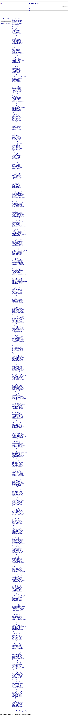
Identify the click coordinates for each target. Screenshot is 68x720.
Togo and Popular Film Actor (16, 618)
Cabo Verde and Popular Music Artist (18, 214)
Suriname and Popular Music (16, 41)
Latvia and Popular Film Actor (16, 576)
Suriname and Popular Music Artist (17, 215)
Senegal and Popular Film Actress (17, 471)
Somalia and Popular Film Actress (17, 469)
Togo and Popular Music (16, 100)
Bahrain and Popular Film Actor (17, 574)
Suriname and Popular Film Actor (17, 560)
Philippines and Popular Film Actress (18, 524)
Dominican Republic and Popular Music (18, 113)
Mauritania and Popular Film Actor (17, 594)
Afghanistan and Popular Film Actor (17, 674)
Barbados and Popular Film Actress (17, 381)
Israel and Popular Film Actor (16, 620)
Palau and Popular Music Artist (17, 193)
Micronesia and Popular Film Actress (18, 374)
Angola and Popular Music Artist (17, 323)
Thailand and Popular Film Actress (17, 521)
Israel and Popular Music (16, 99)
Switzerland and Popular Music (17, 102)
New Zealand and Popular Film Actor (18, 596)
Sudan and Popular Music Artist (17, 333)
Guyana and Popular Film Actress (17, 392)
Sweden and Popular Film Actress (17, 456)
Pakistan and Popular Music (16, 184)
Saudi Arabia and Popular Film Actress (18, 498)
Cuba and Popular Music (16, 119)
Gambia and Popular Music (16, 62)
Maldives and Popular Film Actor (17, 558)
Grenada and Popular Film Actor (17, 547)
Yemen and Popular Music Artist (17, 319)
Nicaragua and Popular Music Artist (17, 267)
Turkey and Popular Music (16, 172)
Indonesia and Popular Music (16, 187)
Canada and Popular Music (16, 156)
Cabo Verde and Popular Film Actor (17, 559)
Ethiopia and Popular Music (16, 178)
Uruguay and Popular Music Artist (17, 244)
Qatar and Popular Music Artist (17, 238)
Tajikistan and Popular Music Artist (17, 278)
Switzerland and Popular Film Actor (17, 621)
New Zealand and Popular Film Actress (18, 422)
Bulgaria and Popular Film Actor (17, 616)
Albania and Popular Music (16, 68)
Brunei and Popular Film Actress (17, 386)
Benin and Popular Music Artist (17, 292)
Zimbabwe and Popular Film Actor (17, 648)
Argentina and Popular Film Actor (17, 681)
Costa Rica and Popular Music (16, 81)
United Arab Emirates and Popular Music (18, 107)
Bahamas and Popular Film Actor (17, 555)
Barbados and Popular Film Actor (17, 553)
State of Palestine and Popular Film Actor (18, 606)
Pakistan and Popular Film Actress (17, 530)
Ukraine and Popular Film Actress (17, 506)
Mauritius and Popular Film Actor (17, 569)
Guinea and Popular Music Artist (17, 297)
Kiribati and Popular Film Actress (17, 380)
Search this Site (65, 6)
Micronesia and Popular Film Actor (17, 546)
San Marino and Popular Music (17, 20)
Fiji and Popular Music (15, 47)
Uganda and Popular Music (16, 162)
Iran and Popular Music (15, 183)
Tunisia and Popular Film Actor (17, 640)
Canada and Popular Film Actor (17, 675)
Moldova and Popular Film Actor (17, 591)
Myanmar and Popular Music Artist (17, 340)
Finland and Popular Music (16, 86)
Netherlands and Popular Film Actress (18, 475)
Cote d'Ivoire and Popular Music (17, 142)
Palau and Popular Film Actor (16, 538)
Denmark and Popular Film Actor (17, 607)
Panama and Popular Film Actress (17, 418)
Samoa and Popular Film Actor (17, 548)
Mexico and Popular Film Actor (17, 700)
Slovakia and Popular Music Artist (17, 260)
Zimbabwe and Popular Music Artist (17, 303)
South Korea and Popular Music (17, 167)
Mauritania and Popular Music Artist (17, 248)
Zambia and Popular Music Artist (17, 305)
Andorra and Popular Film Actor (17, 544)
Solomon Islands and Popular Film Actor (18, 562)
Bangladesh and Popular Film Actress (18, 528)
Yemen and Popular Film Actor (17, 664)
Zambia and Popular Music (16, 132)
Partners (33, 717)
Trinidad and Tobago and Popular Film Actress (19, 401)
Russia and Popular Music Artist (17, 358)
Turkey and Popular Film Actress (17, 510)
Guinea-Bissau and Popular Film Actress (18, 404)
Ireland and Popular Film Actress (17, 423)
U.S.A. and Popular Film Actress (17, 532)
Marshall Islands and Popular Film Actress (18, 371)
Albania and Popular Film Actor (17, 586)
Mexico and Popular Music (16, 180)
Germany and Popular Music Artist (17, 348)
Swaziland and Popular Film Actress (17, 402)
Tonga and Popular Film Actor (16, 549)
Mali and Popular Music (15, 135)
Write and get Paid (37, 717)
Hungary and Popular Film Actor (17, 627)
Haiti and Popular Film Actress (17, 459)
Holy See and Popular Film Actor (17, 536)
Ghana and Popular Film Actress (17, 492)
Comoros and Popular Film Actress (17, 394)
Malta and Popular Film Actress (17, 385)
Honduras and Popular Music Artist (17, 279)
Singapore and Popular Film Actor (17, 609)
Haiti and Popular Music (16, 114)
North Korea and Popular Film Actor (17, 663)
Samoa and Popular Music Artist (17, 203)
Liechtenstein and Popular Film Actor (18, 540)
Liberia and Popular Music (16, 80)
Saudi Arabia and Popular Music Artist (18, 327)
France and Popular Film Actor (17, 695)
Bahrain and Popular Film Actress (17, 403)
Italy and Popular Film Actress (16, 517)
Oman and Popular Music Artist (17, 253)
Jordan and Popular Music (16, 108)
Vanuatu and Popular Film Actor (17, 552)
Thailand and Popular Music (16, 182)
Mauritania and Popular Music (16, 75)
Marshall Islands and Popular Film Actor (18, 543)
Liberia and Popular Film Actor (17, 599)
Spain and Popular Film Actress (17, 508)
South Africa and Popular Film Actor (18, 687)
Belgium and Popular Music (16, 120)
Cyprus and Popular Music (16, 49)
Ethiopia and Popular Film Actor (17, 696)
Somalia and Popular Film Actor (17, 644)
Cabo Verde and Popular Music (17, 40)
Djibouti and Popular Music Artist (17, 221)
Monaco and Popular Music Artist (17, 196)
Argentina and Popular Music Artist (17, 336)
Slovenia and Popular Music (16, 59)
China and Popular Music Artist (17, 363)
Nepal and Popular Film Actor (16, 666)
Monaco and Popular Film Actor (17, 541)
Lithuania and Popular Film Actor (17, 584)
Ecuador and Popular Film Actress (17, 473)
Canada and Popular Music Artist (17, 330)
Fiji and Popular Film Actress (16, 395)
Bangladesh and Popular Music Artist (18, 357)
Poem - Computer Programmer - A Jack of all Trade (20, 711)
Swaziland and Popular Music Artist (17, 228)
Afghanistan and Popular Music (17, 155)
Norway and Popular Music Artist (17, 258)
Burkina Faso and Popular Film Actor (18, 658)
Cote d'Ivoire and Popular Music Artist (18, 316)
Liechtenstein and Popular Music (17, 21)
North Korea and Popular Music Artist (18, 317)
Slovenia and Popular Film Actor (17, 578)
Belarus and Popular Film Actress (17, 450)
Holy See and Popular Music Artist (17, 190)
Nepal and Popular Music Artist (17, 321)
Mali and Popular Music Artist (16, 307)
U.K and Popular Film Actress (16, 519)
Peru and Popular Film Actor (16, 671)
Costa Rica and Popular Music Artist (17, 255)
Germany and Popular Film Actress (17, 514)
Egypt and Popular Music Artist (17, 352)
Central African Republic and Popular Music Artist (20, 250)
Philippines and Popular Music (17, 177)
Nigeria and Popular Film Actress (17, 529)
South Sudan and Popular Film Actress (18, 467)
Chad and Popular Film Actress (17, 470)
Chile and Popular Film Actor (16, 651)
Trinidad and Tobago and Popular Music (18, 54)
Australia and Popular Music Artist (17, 315)
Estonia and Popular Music (16, 51)
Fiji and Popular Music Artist (16, 222)
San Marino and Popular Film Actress (18, 368)
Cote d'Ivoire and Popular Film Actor (18, 662)
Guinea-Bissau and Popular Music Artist (18, 230)
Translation (41, 717)
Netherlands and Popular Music (17, 130)
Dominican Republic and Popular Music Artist (19, 287)
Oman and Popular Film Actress (17, 425)
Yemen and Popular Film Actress (17, 490)
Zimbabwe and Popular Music (16, 129)
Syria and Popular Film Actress (17, 478)
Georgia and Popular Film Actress (17, 416)
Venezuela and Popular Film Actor (17, 670)
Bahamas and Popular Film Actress (17, 384)
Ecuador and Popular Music (16, 128)
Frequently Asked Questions (5, 23)
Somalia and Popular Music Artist (17, 298)
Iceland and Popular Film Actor (17, 554)
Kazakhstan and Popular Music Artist (18, 309)
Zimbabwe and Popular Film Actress (17, 474)
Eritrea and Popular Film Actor (17, 600)
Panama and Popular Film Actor (17, 592)
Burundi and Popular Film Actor (17, 636)
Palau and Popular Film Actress (17, 367)
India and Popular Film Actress (17, 534)
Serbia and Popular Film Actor (16, 623)
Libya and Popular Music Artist (17, 268)
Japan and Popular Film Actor (16, 699)
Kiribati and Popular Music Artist (17, 205)
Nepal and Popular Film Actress (17, 491)
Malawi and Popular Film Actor (17, 655)
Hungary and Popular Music (16, 109)
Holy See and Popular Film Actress (17, 364)
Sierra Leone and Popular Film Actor (18, 617)
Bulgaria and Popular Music (16, 97)
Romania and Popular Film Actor (17, 657)
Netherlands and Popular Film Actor (17, 649)
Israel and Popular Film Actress (17, 446)
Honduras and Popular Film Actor (17, 624)
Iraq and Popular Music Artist (16, 332)
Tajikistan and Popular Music (16, 104)
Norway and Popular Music (16, 83)
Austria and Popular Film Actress (17, 448)
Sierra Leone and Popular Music (17, 98)
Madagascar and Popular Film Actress (18, 489)
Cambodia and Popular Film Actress (17, 472)
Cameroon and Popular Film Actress (17, 486)
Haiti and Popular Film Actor (16, 633)
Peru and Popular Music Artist (16, 326)
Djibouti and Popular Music (16, 48)
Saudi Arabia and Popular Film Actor (18, 672)
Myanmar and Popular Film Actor (17, 686)
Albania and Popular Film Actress (17, 412)
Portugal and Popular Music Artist (17, 286)
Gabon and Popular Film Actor (17, 577)
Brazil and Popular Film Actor (16, 705)
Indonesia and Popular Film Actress (17, 533)
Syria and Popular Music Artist (17, 308)
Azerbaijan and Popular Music (16, 110)
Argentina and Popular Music (16, 161)
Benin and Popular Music (16, 118)
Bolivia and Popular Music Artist (17, 289)
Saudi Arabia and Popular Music (17, 153)
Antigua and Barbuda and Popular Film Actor (19, 545)
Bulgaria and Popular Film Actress (17, 442)
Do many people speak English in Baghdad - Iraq (19, 710)
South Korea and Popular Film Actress (18, 513)
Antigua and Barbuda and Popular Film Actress (19, 375)
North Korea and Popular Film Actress (18, 488)
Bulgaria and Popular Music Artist (17, 270)
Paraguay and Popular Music (16, 94)
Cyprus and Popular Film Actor (17, 568)
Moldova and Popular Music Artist (17, 246)
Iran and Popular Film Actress (16, 520)
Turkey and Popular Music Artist (17, 346)
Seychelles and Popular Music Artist (17, 200)
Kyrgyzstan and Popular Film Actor (17, 610)
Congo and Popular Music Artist (17, 259)
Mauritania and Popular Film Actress (18, 419)
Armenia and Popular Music (16, 67)
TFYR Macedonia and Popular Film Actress (19, 409)
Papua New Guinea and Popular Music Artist (19, 274)
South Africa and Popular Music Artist (18, 339)
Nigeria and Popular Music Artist (17, 356)
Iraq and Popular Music (15, 158)
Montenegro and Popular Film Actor (17, 563)
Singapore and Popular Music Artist (17, 263)
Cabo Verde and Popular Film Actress (18, 388)
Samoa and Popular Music (16, 29)
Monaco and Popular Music (16, 22)
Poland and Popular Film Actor (17, 676)
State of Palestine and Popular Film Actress (19, 436)
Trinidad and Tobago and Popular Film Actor (19, 573)
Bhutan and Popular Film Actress (17, 393)
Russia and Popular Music (16, 181)
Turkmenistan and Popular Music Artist (18, 264)
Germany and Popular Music (16, 173)
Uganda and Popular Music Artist (17, 334)
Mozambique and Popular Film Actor (18, 667)
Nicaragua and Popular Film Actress (17, 438)
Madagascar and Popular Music (17, 144)
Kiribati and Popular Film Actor (17, 550)
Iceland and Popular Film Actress (17, 382)
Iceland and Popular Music (16, 35)
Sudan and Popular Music (16, 159)
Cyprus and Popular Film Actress (17, 399)
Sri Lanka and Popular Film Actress (17, 484)
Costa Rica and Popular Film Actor (17, 604)
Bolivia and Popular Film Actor (17, 635)
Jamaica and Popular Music (16, 66)
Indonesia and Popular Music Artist (17, 360)
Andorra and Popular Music (16, 25)
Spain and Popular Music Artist (17, 337)
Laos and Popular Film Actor (16, 614)
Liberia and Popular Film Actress (17, 424)
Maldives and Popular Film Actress (17, 387)
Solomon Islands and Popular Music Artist (18, 217)
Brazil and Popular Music (16, 186)
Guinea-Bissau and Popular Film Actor (18, 575)
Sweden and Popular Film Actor (17, 630)
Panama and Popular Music (16, 73)
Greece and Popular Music (16, 116)
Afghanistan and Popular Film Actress (18, 500)
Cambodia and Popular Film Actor (17, 643)
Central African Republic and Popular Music (19, 76)
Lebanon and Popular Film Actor (17, 611)
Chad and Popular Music (16, 124)
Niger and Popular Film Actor (16, 659)
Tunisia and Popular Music (16, 121)
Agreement (6, 21)
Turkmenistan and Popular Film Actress (18, 437)
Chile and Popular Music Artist (17, 306)
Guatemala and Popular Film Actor (17, 650)
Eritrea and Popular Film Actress (17, 427)
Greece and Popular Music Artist (17, 290)
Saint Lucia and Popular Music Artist (18, 206)
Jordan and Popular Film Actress (17, 453)
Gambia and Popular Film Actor (17, 579)
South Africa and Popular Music (17, 169)
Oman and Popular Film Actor (16, 598)
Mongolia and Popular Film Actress (17, 414)
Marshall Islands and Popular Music (17, 23)
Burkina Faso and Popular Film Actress (18, 483)
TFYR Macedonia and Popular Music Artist (19, 234)
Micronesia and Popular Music (17, 28)
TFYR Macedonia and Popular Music (18, 60)
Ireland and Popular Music (16, 77)
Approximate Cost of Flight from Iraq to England (20, 709)
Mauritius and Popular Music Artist (17, 224)
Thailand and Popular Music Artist (17, 349)
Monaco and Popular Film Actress (17, 370)
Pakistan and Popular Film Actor (17, 704)
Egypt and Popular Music (16, 176)
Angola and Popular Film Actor (17, 668)
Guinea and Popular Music (16, 123)
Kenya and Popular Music (16, 164)
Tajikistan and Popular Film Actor (17, 622)
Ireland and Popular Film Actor (17, 597)
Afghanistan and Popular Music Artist (18, 329)
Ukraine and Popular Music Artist (17, 335)
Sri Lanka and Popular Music (16, 140)
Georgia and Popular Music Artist (17, 245)
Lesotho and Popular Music (16, 61)
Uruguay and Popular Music (16, 70)
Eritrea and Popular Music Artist (17, 257)
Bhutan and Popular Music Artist (17, 219)
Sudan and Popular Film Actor (16, 678)
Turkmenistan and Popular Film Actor (18, 608)
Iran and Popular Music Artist (16, 347)
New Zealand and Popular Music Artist (18, 251)
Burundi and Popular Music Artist (17, 291)
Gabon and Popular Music (16, 57)
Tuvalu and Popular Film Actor (17, 537)
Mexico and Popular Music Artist (17, 355)
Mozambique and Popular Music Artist (18, 322)
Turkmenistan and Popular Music (17, 90)
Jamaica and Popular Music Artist (17, 240)
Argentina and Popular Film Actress (17, 507)
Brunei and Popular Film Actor (17, 557)
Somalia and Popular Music (16, 125)
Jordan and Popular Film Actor (17, 628)
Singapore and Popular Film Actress (17, 432)
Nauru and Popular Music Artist (17, 192)
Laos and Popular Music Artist (16, 271)
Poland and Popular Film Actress (17, 502)
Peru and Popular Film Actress (16, 497)
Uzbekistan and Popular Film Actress (18, 496)
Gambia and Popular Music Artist (17, 235)
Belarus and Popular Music (16, 106)
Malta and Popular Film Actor (16, 556)
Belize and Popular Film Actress (17, 383)
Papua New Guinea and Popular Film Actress (19, 445)
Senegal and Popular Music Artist (17, 301)
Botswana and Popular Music (16, 63)
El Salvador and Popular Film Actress (18, 440)
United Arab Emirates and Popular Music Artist (19, 281)
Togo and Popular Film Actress (17, 444)
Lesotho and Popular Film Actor (17, 581)
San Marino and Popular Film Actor (17, 539)
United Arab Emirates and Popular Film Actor (19, 626)
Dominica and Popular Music (16, 24)
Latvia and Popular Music (16, 58)
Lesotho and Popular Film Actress (17, 408)
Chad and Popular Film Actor (16, 642)
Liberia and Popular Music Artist (17, 254)
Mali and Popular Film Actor (16, 654)
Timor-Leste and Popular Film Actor (17, 572)
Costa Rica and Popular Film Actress (18, 426)
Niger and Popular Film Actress (17, 485)
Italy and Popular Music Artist (16, 344)
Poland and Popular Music (16, 157)
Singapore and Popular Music (16, 89)
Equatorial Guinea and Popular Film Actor (18, 571)
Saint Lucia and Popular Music (17, 31)
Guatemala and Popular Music (16, 131)
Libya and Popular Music (16, 95)
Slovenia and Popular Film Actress (17, 407)
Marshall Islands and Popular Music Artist (18, 197)
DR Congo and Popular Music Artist (17, 351)
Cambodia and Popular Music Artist (17, 300)
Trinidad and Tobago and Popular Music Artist (19, 227)
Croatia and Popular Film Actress (17, 421)
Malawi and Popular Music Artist (17, 310)
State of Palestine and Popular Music (18, 84)
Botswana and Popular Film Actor (17, 582)
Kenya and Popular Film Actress (17, 512)
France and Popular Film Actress (17, 518)
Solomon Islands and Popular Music (17, 42)
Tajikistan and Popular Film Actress (17, 449)
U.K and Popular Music (15, 171)
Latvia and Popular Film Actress (17, 405)
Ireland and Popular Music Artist (17, 252)
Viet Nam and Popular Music (16, 175)
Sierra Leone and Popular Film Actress (18, 443)
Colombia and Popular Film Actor (17, 683)
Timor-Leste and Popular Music (17, 52)
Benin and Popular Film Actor (16, 637)
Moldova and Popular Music (16, 72)
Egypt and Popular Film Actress (17, 523)
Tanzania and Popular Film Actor (17, 693)
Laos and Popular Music (15, 96)
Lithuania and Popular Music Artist (17, 239)
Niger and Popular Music (16, 139)
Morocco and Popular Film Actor (17, 673)
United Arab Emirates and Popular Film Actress (19, 452)
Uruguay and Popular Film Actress (17, 415)
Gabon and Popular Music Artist (17, 233)
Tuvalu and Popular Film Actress (17, 365)
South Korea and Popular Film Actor (17, 685)
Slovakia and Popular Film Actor (17, 602)
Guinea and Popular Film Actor (17, 646)
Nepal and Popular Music (16, 147)
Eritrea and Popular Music (16, 82)
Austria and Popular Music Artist (17, 276)
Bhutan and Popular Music (16, 46)
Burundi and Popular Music (16, 117)
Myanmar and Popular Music (16, 165)
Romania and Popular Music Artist (17, 311)
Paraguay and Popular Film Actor (17, 615)
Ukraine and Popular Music (16, 160)
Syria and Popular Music (16, 133)
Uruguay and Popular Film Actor (17, 589)
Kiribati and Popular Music (16, 32)
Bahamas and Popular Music (16, 36)
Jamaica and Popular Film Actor (17, 585)
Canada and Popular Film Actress (17, 501)
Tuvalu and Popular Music (16, 17)
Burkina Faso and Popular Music (17, 138)
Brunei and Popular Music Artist (17, 212)
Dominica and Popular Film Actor (17, 542)
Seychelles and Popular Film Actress (17, 373)
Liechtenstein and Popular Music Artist (18, 195)
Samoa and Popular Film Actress (17, 377)
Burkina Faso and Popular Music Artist (18, 312)
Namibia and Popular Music (16, 64)
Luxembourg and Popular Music (17, 43)
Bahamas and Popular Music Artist (17, 210)
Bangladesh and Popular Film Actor (17, 702)
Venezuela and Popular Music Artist (17, 325)
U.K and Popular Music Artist (16, 345)
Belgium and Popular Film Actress (17, 465)
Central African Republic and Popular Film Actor (20, 595)
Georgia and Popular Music (16, 71)
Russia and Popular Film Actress (17, 527)
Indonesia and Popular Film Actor (17, 706)
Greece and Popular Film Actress (17, 460)
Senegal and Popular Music (16, 127)
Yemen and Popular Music (16, 145)
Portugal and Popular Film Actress (17, 457)
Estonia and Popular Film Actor (17, 570)
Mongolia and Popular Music (16, 69)
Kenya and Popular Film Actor (16, 682)
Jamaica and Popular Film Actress (17, 411)
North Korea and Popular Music (17, 143)
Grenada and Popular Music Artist (17, 202)
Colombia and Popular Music (16, 166)
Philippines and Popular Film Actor (17, 691)
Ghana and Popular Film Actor (16, 665)
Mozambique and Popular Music (17, 148)
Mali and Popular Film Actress (16, 480)
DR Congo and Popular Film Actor (17, 690)
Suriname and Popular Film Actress (17, 389)
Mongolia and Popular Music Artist (17, 243)
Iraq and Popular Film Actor (16, 677)
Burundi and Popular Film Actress (17, 462)
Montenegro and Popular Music (17, 44)
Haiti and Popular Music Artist (16, 288)
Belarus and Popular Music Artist (17, 280)
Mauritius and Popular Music (16, 50)
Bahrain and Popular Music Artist (17, 229)
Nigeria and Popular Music (16, 185)
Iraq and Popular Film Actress (16, 503)
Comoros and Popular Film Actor (17, 565)
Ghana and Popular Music (16, 146)
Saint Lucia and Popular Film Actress (18, 379)
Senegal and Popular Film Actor (17, 645)
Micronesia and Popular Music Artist (18, 201)
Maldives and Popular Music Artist (17, 213)
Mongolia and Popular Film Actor (17, 588)
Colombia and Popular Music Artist (17, 338)
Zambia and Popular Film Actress (17, 477)
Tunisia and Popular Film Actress (17, 466)
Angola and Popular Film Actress (17, 494)
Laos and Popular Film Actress (17, 441)
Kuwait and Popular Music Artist (17, 249)
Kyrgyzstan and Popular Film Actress (18, 434)
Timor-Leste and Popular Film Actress (18, 397)
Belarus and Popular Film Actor (17, 625)
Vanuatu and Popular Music (16, 33)
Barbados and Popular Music (16, 34)
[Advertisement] (34, 13)
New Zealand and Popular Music (17, 78)
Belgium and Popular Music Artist (17, 294)
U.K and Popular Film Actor (16, 697)
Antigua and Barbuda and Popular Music (18, 27)
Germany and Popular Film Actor (17, 688)
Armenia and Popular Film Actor (17, 587)
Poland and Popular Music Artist (17, 331)
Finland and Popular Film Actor (17, 603)
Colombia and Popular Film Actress (17, 509)
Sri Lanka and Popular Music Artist (17, 313)
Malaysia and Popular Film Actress (17, 495)
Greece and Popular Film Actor (17, 634)
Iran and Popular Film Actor (16, 698)
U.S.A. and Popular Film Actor (17, 707)
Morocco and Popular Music (16, 154)
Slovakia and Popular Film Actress (17, 429)
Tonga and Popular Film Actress (17, 378)
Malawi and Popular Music (16, 136)
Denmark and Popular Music (16, 88)
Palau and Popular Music (16, 19)
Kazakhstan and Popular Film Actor (17, 652)
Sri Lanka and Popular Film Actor (17, 656)
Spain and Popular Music (16, 163)
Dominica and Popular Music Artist (17, 198)
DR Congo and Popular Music (16, 174)
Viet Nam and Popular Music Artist (17, 350)
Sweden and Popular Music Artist (17, 285)
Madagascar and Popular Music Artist (18, 318)
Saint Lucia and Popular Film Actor (17, 551)
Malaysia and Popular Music (16, 150)
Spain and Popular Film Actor (16, 684)
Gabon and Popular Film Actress (17, 406)
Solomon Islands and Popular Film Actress (18, 390)
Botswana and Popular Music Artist (17, 237)
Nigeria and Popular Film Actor (17, 703)
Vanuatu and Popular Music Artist (17, 207)
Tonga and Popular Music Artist (17, 204)
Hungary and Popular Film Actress (17, 454)
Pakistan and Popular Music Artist (17, 359)
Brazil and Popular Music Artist (17, 361)
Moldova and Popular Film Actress (17, 417)
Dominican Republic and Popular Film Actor (19, 632)
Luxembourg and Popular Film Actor (18, 561)
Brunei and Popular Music (16, 38)
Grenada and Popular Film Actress (17, 376)
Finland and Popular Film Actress (17, 431)
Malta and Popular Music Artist (17, 211)
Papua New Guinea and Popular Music (18, 101)
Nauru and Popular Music (16, 18)
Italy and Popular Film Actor (16, 694)
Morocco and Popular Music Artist (17, 328)
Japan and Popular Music (16, 179)
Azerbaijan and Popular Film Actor (17, 629)
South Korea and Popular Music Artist (18, 341)
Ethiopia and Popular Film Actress (17, 525)
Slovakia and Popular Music (16, 87)
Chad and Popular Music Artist (17, 299)
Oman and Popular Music (16, 79)
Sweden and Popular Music (16, 111)
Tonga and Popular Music (16, 30)
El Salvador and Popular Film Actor (17, 613)
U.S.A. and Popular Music (16, 188)
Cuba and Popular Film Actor (16, 638)
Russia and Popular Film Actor (17, 701)
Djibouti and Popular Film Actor (17, 567)
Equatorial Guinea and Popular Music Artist (19, 226)
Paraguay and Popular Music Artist (17, 269)
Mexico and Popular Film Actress (17, 526)
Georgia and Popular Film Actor (17, 590)
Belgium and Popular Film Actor (17, 639)
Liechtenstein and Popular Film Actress (18, 369)
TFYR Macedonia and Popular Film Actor (18, 580)
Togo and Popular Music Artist (17, 273)
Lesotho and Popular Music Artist (17, 236)
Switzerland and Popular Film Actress (18, 447)
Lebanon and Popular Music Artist (17, 265)
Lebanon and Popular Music (16, 91)
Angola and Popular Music (16, 149)
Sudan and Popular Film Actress (17, 504)
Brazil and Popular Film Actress (17, 531)
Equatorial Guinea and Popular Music (18, 53)
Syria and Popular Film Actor (16, 653)
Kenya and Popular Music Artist (17, 342)
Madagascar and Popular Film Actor (17, 661)
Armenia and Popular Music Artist (17, 241)
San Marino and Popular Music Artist (18, 194)
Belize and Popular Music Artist (17, 209)
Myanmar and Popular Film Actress (17, 511)
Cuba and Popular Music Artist (17, 293)
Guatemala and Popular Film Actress (18, 476)
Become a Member (6, 18)
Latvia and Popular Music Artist (17, 231)
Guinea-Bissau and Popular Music (17, 56)
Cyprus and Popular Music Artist (17, 223)
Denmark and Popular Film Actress (17, 430)
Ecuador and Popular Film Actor (17, 647)
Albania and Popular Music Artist (17, 242)
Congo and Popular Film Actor (17, 601)
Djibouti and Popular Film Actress (17, 396)
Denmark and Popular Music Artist (17, 262)
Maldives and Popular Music (16, 39)
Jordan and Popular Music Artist (17, 283)
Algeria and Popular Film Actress (17, 505)
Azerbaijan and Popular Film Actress (18, 455)
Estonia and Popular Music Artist (17, 225)
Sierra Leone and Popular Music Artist (18, 272)
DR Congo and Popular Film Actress (17, 515)
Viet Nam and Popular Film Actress (17, 522)
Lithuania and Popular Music (16, 65)
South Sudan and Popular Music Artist (18, 296)
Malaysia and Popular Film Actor (17, 669)
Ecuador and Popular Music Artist (17, 302)
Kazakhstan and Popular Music (17, 134)
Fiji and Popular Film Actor (16, 566)
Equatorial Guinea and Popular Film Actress (19, 398)
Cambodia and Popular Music (16, 126)
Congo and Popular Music (16, 85)
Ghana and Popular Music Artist (17, 320)
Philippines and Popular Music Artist (18, 353)
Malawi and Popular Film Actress (17, 481)
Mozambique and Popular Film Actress (18, 493)
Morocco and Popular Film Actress (17, 499)
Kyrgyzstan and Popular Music (17, 92)
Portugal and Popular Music (16, 112)
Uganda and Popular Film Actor (17, 680)
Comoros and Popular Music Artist (17, 220)
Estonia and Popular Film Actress (17, 400)
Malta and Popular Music (16, 37)
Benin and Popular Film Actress (17, 463)
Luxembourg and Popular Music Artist (18, 216)
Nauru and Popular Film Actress (17, 366)
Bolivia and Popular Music (16, 115)
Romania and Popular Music (16, 137)
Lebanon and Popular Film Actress (17, 433)
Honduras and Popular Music (16, 105)
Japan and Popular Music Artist (17, 354)
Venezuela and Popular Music (16, 152)
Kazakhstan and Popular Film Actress (18, 479)
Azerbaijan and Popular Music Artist (17, 284)
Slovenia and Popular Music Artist (17, 232)
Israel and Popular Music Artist (17, 275)
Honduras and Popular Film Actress (17, 451)
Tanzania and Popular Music (16, 168)
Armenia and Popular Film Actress (17, 413)
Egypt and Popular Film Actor (16, 692)
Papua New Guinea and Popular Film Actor (19, 619)
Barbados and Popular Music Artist (17, 208)
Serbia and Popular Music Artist (17, 277)
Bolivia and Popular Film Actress (17, 461)
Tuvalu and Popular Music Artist (17, 191)
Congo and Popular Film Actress (17, 428)
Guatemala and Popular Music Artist (17, 304)
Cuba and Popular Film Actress (17, 464)
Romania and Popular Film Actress (17, 482)
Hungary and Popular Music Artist (17, 282)
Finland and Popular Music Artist (17, 261)
